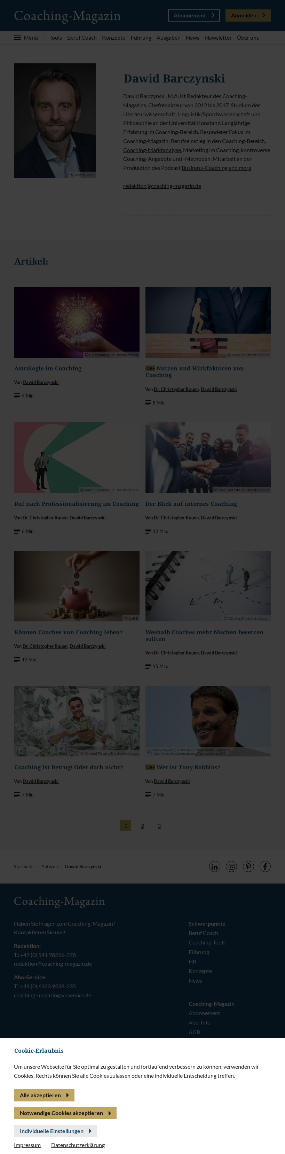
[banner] (142, 577)
